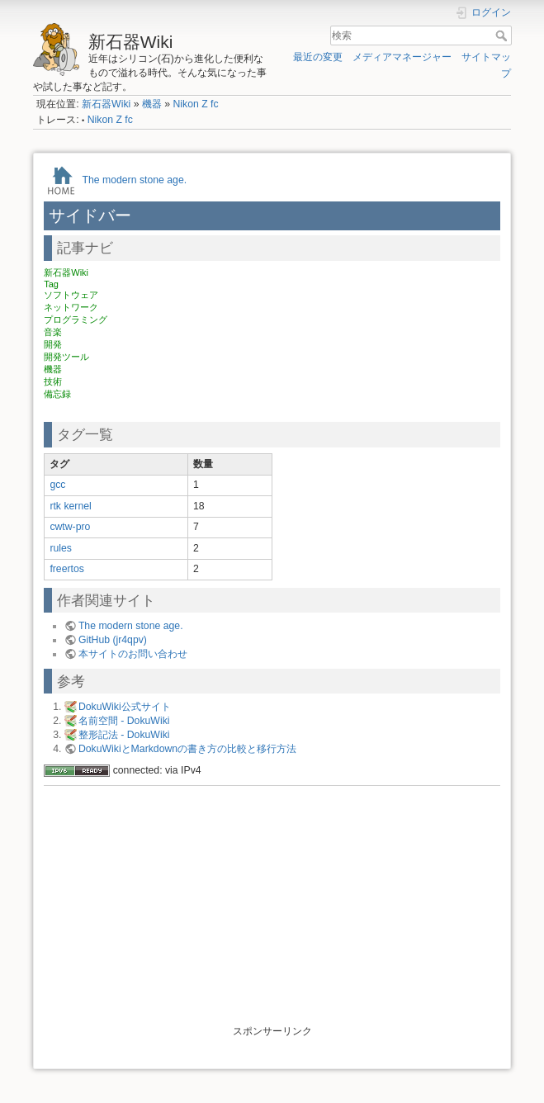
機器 (152, 104)
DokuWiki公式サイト (124, 706)
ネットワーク (71, 307)
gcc (57, 484)
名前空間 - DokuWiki (124, 721)
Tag (51, 284)
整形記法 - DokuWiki (124, 735)
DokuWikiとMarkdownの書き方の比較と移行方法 (187, 749)
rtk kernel (70, 506)
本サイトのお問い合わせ (132, 654)
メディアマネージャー (402, 57)
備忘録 (57, 394)
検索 (503, 35)
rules (61, 548)
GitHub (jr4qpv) (112, 640)
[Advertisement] (272, 909)
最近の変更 (318, 57)
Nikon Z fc (195, 104)
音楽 (53, 332)
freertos (67, 569)
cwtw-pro (70, 527)
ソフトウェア (71, 295)
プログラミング (75, 319)
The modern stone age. (134, 179)
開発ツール (66, 357)
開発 (53, 344)
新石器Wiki (106, 104)
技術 (53, 381)
